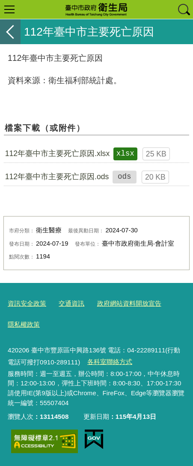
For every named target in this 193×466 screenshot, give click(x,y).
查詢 (183, 9)
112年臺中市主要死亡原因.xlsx (57, 153)
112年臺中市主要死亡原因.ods (57, 176)
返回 (10, 31)
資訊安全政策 (27, 303)
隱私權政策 (24, 324)
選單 (9, 9)
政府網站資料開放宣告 (129, 303)
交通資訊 (71, 303)
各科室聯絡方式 (109, 361)
